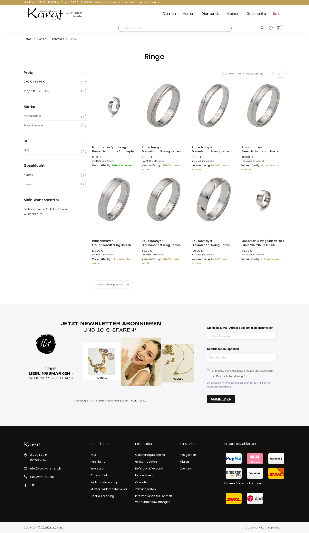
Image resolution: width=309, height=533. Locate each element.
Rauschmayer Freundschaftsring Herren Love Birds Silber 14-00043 (161, 243)
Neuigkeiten (188, 455)
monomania (32, 116)
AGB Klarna (98, 462)
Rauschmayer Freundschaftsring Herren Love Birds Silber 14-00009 (211, 243)
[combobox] (175, 28)
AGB (93, 455)
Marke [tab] (29, 106)
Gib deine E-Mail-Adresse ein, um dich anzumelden (240, 327)
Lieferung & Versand (149, 468)
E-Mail (153, 2)
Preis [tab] (28, 72)
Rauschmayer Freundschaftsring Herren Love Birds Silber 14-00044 (161, 149)
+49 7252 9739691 (122, 2)
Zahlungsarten (145, 489)
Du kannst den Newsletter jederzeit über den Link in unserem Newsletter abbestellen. (239, 384)
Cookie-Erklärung (102, 496)
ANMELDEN (221, 399)
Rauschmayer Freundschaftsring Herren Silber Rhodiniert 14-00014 (211, 149)
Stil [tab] (26, 141)
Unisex (28, 184)
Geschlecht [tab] (34, 165)
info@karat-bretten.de (46, 468)
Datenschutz (100, 475)
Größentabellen (146, 462)
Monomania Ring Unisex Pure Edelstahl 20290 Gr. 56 (262, 243)
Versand (110, 161)
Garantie (141, 482)
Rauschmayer (33, 125)
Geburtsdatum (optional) (223, 348)
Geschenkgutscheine (150, 455)
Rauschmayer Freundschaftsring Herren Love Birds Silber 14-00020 (111, 243)
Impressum (98, 468)
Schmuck (58, 39)
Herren (42, 39)
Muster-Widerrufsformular (109, 489)
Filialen (184, 462)
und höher (37, 91)
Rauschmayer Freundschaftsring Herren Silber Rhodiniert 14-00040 (261, 149)
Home (28, 39)
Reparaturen (144, 475)
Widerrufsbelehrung (104, 482)
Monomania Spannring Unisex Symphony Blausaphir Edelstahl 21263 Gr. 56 (113, 149)
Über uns (186, 468)
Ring (27, 150)
